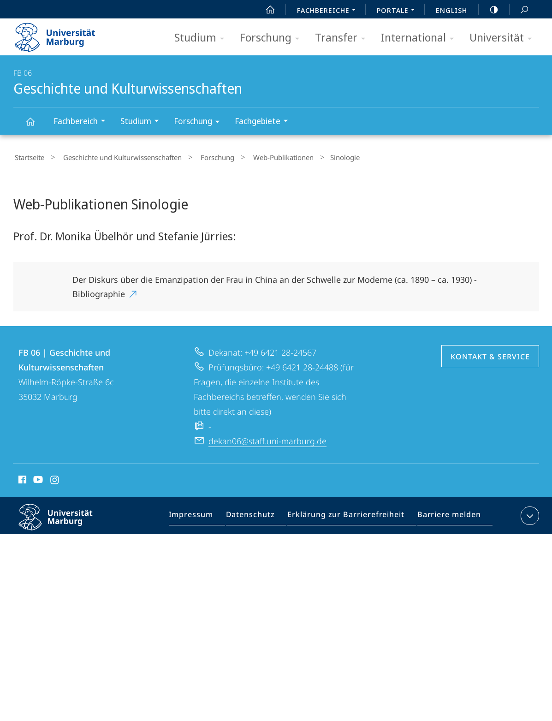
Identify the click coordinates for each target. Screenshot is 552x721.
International (420, 38)
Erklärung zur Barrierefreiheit (348, 514)
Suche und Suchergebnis (519, 10)
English (451, 10)
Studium (202, 38)
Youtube (37, 478)
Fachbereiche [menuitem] (329, 11)
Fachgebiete (264, 122)
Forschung (272, 38)
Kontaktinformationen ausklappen (529, 513)
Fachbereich (82, 122)
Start (265, 10)
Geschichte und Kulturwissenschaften (35, 126)
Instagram (55, 478)
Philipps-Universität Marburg (63, 521)
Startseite (28, 156)
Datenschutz (258, 514)
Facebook (21, 478)
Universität (503, 38)
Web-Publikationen (261, 156)
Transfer (343, 38)
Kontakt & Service (490, 354)
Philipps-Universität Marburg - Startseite (63, 34)
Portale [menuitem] (398, 11)
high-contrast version (489, 10)
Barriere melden (445, 514)
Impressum (202, 514)
